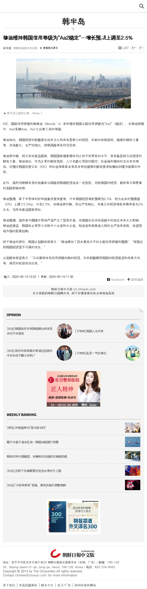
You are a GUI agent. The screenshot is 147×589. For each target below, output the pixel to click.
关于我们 (9, 585)
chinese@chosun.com (31, 575)
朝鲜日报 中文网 (73, 5)
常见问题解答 (28, 585)
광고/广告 (64, 585)
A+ (134, 47)
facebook (115, 280)
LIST (123, 48)
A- (141, 47)
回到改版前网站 (85, 585)
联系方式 (47, 585)
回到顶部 (135, 280)
